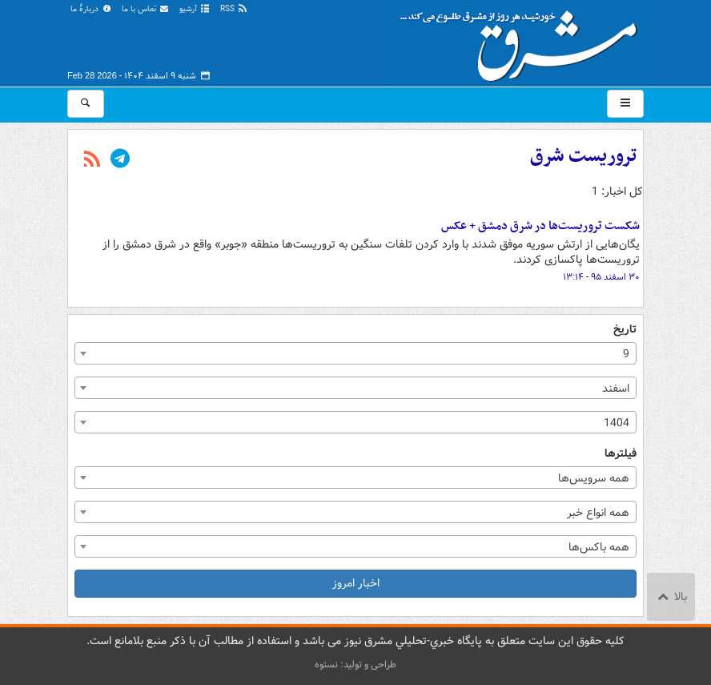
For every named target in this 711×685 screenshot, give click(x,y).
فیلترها (621, 453)
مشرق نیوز (524, 40)
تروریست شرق (583, 156)
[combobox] (355, 353)
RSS (234, 9)
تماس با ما (146, 9)
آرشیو (195, 9)
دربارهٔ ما (91, 9)
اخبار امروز (356, 583)
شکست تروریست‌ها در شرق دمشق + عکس (540, 226)
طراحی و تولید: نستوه (355, 664)
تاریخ (625, 329)
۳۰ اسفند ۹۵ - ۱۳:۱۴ (601, 277)
